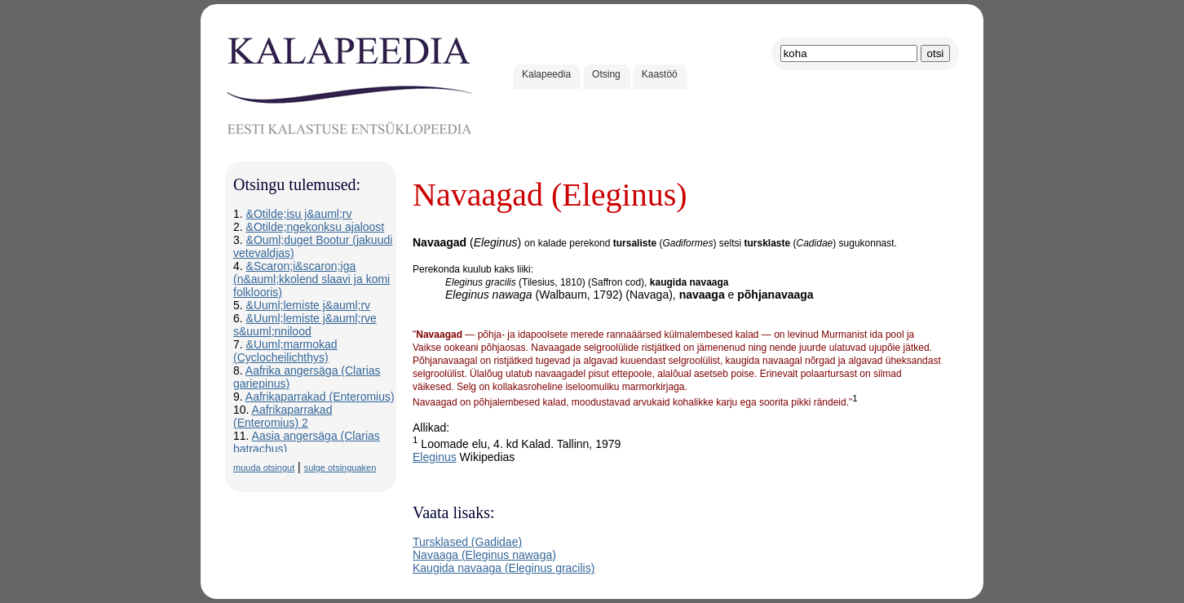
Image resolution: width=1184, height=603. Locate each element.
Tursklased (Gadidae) (467, 541)
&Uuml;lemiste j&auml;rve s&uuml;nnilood (305, 325)
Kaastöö (660, 74)
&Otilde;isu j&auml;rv (299, 213)
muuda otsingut (263, 467)
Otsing (606, 74)
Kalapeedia (546, 74)
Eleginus (435, 456)
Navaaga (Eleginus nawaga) (484, 554)
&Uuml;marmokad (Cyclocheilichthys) (285, 351)
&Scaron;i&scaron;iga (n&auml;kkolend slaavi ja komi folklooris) (311, 279)
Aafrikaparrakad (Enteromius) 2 (282, 416)
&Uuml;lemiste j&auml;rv (308, 305)
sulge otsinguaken (340, 467)
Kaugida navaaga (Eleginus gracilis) (503, 567)
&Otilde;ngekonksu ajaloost (315, 226)
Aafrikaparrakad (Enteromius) (320, 396)
